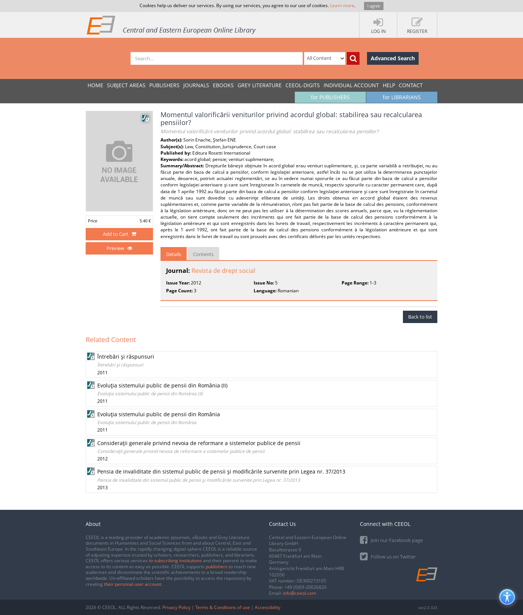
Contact (411, 85)
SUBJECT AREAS (126, 85)
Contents (203, 254)
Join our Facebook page (391, 540)
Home (95, 85)
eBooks (223, 85)
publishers (216, 566)
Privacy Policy (176, 607)
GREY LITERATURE (260, 85)
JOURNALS (196, 85)
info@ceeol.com (299, 593)
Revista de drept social (223, 271)
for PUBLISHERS (330, 97)
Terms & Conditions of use (222, 607)
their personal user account (132, 584)
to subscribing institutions (175, 560)
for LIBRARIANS (402, 97)
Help (389, 85)
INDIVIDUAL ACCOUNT (351, 85)
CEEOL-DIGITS (302, 85)
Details (173, 254)
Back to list (420, 316)
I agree (373, 6)
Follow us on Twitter (388, 556)
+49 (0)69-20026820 (305, 587)
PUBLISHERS (164, 85)
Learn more (342, 5)
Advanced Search (393, 58)
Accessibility (267, 607)
